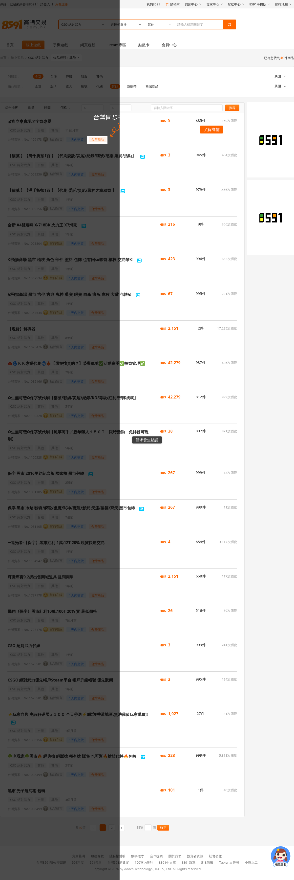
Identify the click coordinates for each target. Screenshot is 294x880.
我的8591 (153, 4)
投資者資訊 (195, 856)
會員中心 (169, 44)
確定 (163, 827)
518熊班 (207, 862)
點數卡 (143, 44)
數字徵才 (137, 856)
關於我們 (174, 856)
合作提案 (156, 856)
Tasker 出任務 (229, 862)
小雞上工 (251, 862)
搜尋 (232, 108)
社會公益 (215, 856)
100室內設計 (144, 862)
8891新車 (188, 862)
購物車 (172, 4)
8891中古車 (167, 862)
